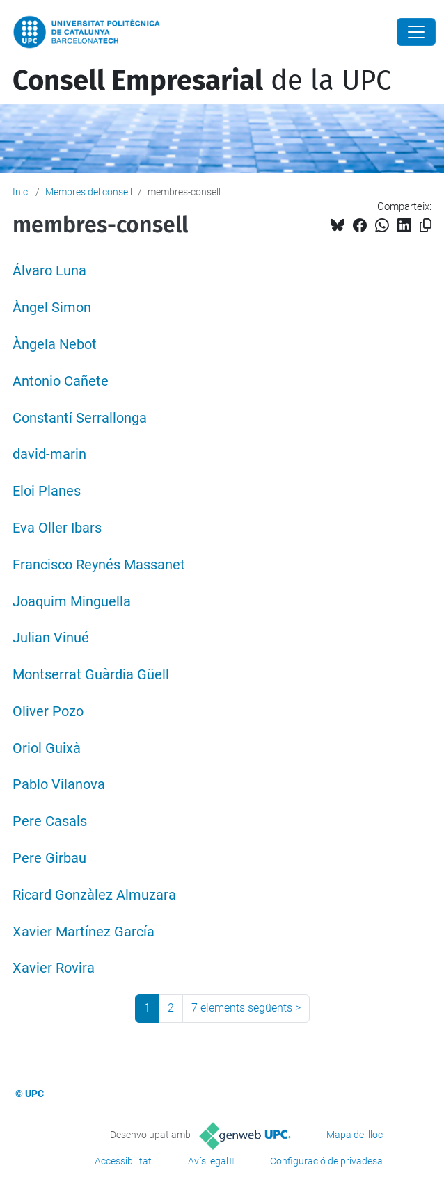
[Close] (416, 32)
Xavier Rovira (54, 968)
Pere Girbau (49, 858)
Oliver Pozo (48, 712)
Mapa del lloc (354, 1134)
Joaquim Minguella (72, 602)
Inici (21, 191)
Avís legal (208, 1161)
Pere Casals (50, 821)
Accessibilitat (123, 1161)
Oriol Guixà (47, 748)
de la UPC (202, 80)
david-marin (49, 454)
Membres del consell (88, 191)
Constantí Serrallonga (80, 418)
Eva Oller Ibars (57, 528)
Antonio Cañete (61, 381)
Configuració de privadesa (326, 1161)
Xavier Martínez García (83, 932)
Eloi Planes (47, 491)
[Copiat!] (425, 226)
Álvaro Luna (49, 271)
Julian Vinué (51, 638)
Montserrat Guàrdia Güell (91, 675)
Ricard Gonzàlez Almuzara (94, 895)
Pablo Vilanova (59, 785)
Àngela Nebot (55, 344)
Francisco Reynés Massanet (99, 565)
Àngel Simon (52, 308)
